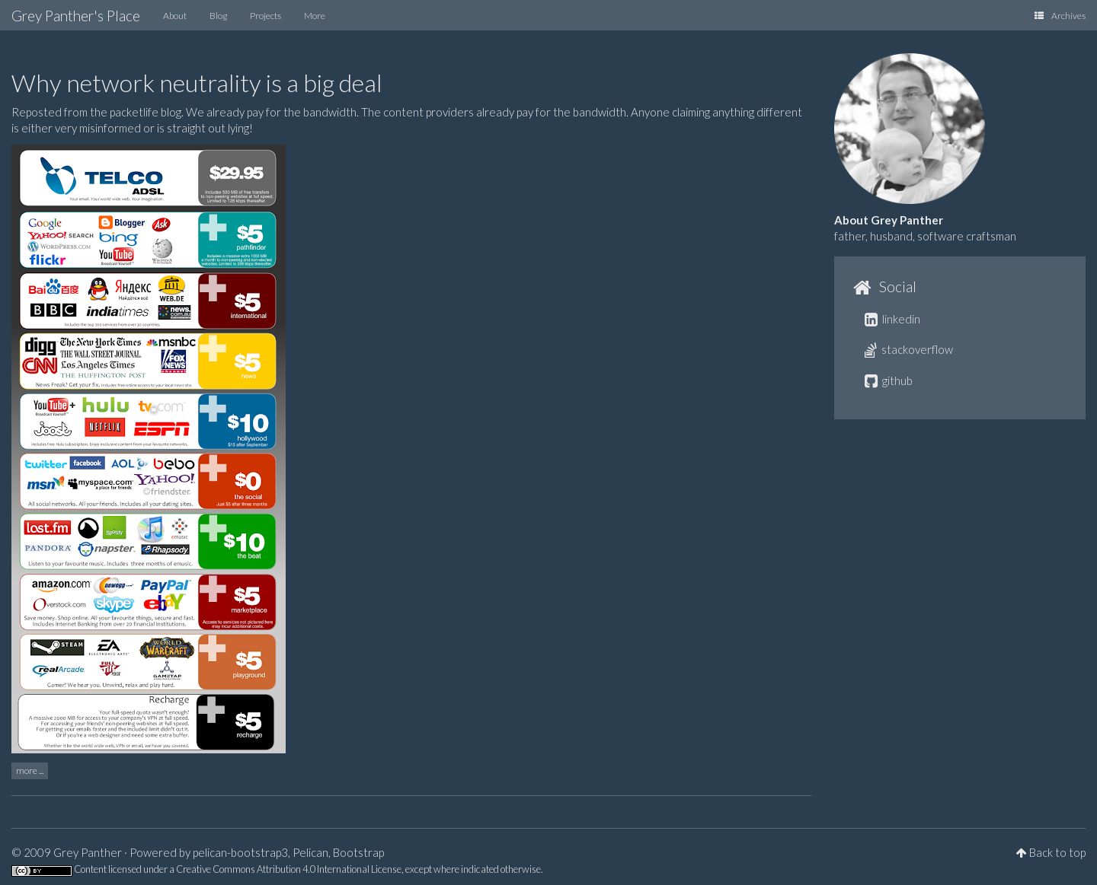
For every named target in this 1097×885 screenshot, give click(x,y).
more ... (29, 770)
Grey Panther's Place (75, 15)
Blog (218, 15)
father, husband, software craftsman (925, 236)
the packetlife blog (135, 112)
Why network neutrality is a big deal (196, 82)
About (175, 15)
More (314, 15)
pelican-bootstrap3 (240, 852)
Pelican (310, 852)
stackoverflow (909, 349)
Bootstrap (358, 852)
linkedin (892, 319)
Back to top (1057, 852)
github (889, 380)
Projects (265, 15)
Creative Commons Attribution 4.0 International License (288, 869)
